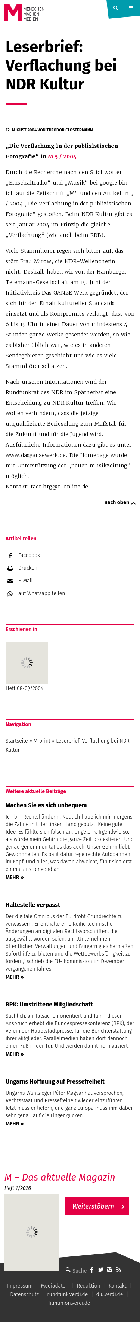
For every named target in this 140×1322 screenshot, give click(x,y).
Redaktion (88, 1286)
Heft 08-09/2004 (27, 667)
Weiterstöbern (93, 1206)
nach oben (117, 502)
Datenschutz (24, 1294)
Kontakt (117, 1286)
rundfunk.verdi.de (67, 1294)
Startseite (17, 741)
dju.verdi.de (109, 1294)
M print (42, 741)
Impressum (19, 1286)
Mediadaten (55, 1286)
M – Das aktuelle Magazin (59, 1177)
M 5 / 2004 (61, 156)
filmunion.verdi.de (69, 1303)
